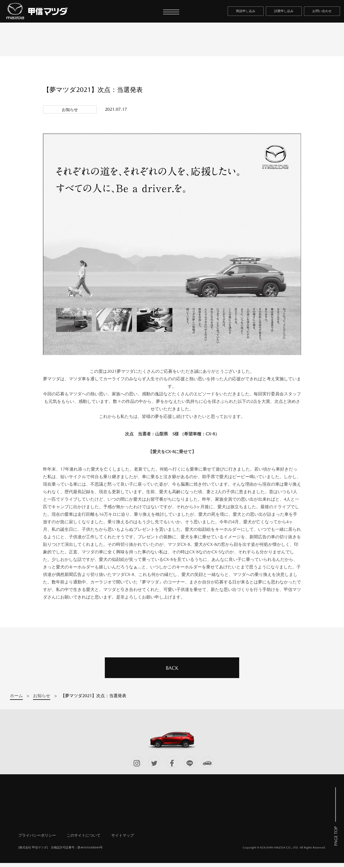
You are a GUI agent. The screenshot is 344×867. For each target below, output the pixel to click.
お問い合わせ (322, 13)
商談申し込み (245, 13)
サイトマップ (122, 839)
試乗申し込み (283, 13)
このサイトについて (84, 839)
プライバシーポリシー (37, 839)
